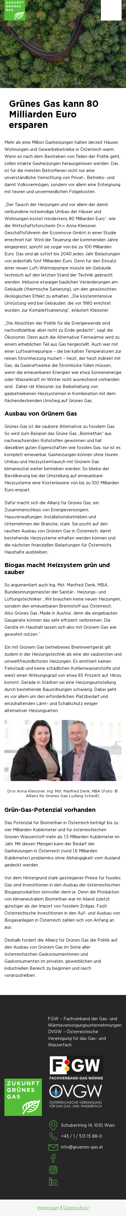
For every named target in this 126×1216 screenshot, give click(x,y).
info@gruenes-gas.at (82, 1147)
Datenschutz (76, 1207)
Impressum (48, 1207)
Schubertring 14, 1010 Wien (88, 1125)
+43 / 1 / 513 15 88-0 (81, 1136)
